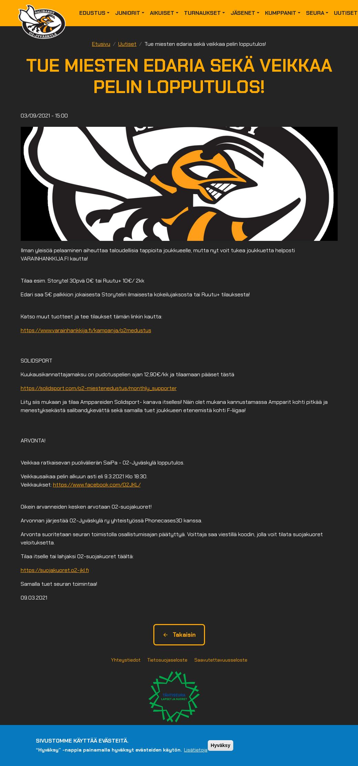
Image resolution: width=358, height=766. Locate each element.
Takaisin (179, 635)
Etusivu (101, 44)
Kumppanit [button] (280, 13)
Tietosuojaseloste (167, 660)
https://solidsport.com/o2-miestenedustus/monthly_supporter (99, 388)
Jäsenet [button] (243, 13)
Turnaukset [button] (202, 13)
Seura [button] (315, 13)
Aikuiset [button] (162, 13)
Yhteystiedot (126, 660)
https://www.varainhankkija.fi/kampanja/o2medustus (86, 330)
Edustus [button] (92, 13)
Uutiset (127, 44)
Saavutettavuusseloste (220, 660)
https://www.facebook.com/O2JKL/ (97, 484)
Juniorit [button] (127, 13)
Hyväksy (221, 745)
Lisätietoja (195, 750)
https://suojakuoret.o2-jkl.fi (55, 570)
